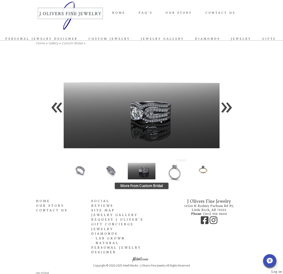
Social (100, 201)
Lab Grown (110, 238)
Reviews (102, 206)
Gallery (54, 43)
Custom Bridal (72, 43)
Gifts (269, 38)
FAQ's (146, 12)
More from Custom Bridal (141, 185)
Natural (107, 243)
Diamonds (207, 38)
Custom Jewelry (109, 38)
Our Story (179, 12)
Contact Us (220, 12)
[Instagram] (213, 222)
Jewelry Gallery (162, 38)
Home (118, 12)
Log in (276, 272)
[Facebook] (205, 222)
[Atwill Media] (141, 259)
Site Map (103, 210)
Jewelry (241, 38)
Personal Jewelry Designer (41, 38)
